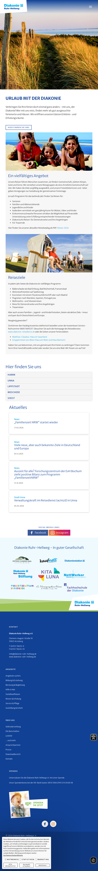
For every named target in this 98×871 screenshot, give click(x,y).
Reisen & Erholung (13, 699)
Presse (8, 749)
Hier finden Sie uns (18, 127)
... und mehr (11, 740)
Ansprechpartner (13, 745)
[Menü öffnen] (90, 6)
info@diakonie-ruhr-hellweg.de (22, 654)
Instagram (59, 533)
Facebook (38, 533)
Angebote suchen (13, 676)
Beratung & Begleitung (15, 685)
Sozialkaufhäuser (13, 694)
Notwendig (12, 860)
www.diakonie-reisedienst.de (21, 332)
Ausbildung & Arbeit (14, 708)
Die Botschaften (12, 731)
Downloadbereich (13, 754)
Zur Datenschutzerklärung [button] (13, 855)
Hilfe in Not (10, 689)
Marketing (42, 860)
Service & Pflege (12, 703)
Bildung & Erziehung (14, 680)
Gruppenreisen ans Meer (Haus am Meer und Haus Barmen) (38, 340)
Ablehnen (43, 865)
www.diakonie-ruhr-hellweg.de (22, 657)
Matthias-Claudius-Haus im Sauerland (29, 337)
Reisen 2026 (63, 228)
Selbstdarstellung (13, 726)
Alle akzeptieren (10, 865)
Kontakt (9, 759)
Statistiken (27, 860)
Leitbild (9, 736)
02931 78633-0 (17, 646)
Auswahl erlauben (26, 865)
